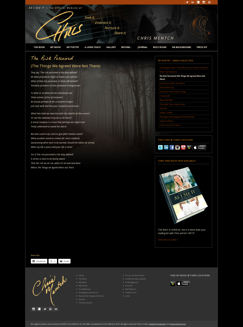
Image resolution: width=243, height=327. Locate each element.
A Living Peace (85, 289)
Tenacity (163, 108)
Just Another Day (166, 87)
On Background (181, 47)
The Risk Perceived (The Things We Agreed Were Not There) (182, 77)
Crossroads (164, 96)
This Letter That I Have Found (172, 104)
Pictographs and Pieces (88, 292)
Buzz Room (159, 47)
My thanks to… (131, 289)
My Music (55, 47)
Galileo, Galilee (166, 112)
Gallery (111, 47)
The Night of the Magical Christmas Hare (177, 117)
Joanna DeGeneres (178, 324)
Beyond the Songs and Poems (91, 296)
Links (127, 296)
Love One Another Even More (172, 83)
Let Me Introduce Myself (135, 279)
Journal (143, 47)
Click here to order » (168, 239)
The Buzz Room (85, 303)
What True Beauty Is (168, 71)
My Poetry (73, 47)
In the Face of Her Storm (170, 125)
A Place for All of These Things (172, 91)
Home (81, 275)
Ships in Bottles (166, 100)
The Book (39, 47)
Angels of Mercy (166, 121)
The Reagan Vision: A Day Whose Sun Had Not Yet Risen (183, 67)
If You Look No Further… (135, 275)
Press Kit (202, 47)
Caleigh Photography (157, 324)
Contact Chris (130, 292)
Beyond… (126, 47)
